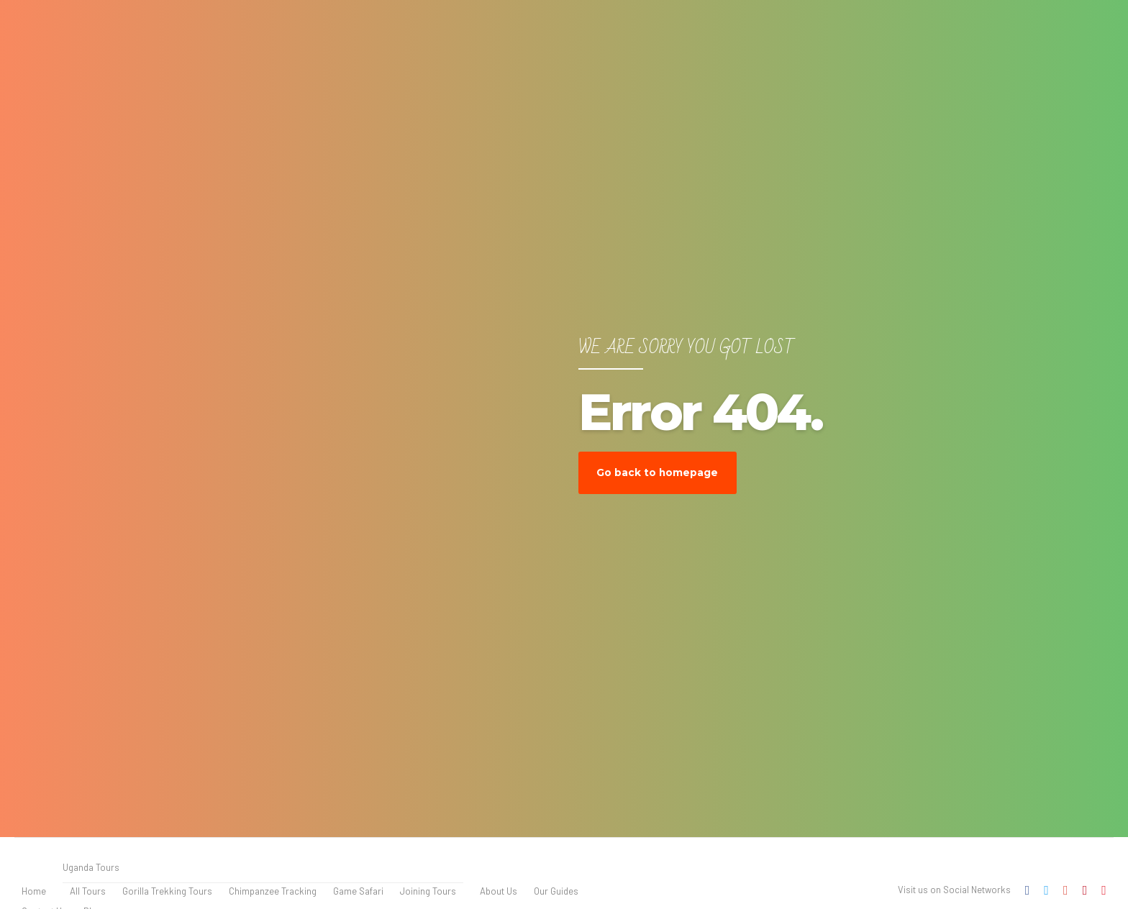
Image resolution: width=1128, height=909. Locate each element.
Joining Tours (428, 891)
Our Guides (556, 891)
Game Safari (358, 891)
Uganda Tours (91, 867)
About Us (498, 891)
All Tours (88, 891)
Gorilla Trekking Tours (167, 891)
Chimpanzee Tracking (273, 891)
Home (34, 891)
